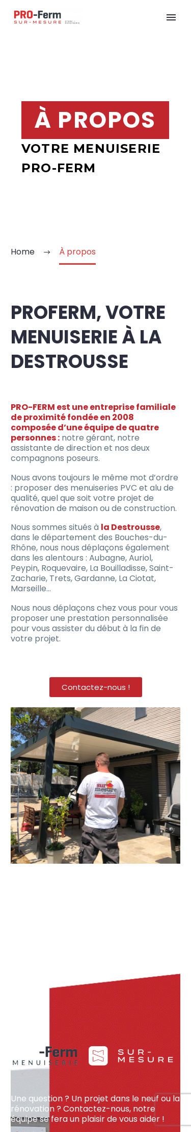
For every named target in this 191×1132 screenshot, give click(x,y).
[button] (95, 687)
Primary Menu (171, 17)
